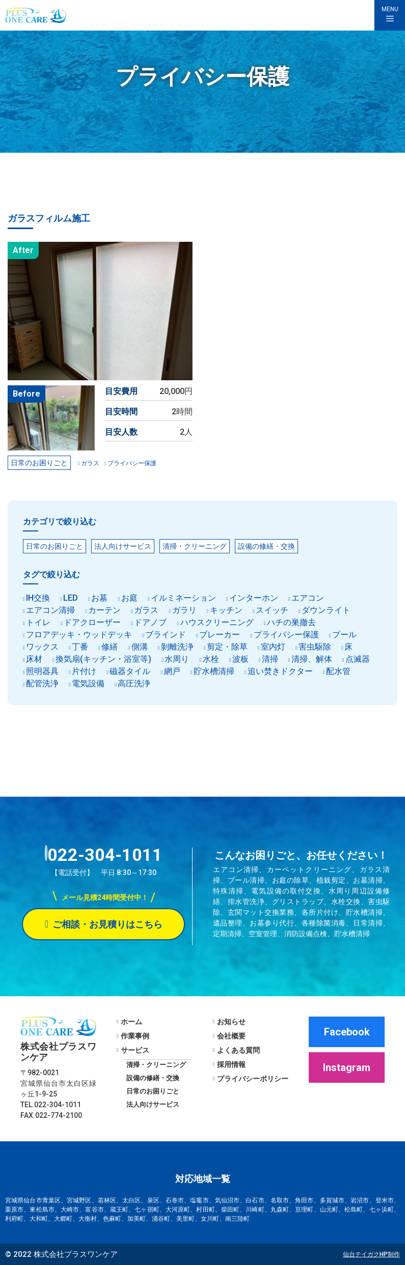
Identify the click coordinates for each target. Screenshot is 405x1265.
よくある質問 (238, 1050)
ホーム (131, 1022)
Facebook (347, 1032)
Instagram (346, 1067)
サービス (135, 1050)
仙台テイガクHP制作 (371, 1254)
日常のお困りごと (152, 1091)
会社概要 (231, 1036)
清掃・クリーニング (156, 1065)
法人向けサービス (152, 1104)
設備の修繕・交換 (152, 1078)
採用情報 (231, 1064)
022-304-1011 (104, 855)
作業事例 (135, 1036)
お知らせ (231, 1022)
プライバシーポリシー (252, 1079)
